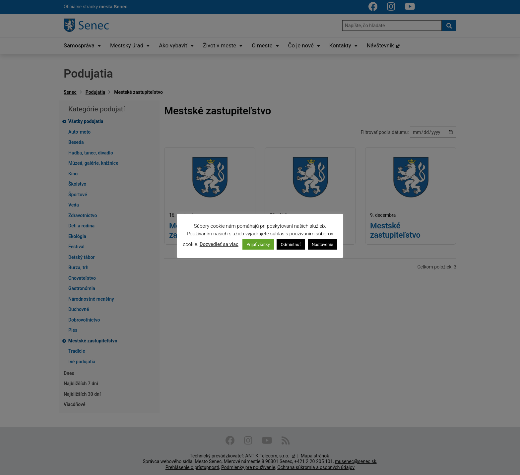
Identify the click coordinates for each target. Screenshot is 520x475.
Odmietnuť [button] (291, 244)
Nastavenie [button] (322, 244)
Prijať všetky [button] (258, 244)
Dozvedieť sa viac (219, 244)
